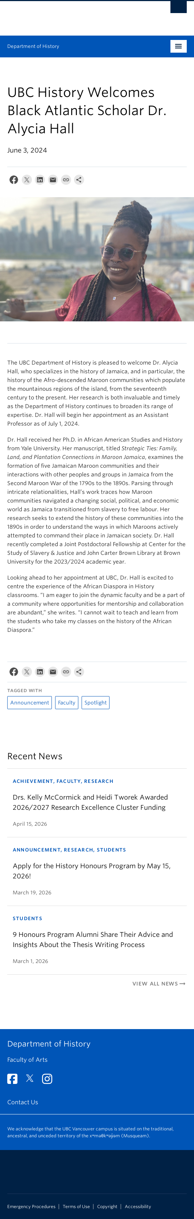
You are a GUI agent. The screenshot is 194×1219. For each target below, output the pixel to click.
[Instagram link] (50, 1081)
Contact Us (22, 1102)
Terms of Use (76, 1206)
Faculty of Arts (27, 1059)
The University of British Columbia (70, 15)
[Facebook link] (15, 1081)
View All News (159, 984)
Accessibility (138, 1206)
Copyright (107, 1206)
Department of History (33, 46)
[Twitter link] (32, 1081)
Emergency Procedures (31, 1206)
